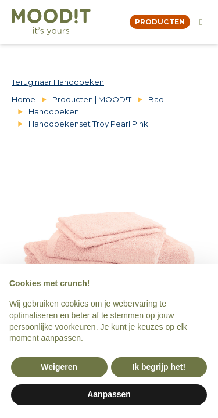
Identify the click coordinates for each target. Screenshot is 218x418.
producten (160, 21)
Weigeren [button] (59, 367)
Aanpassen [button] (109, 394)
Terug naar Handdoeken (58, 82)
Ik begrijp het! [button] (158, 367)
